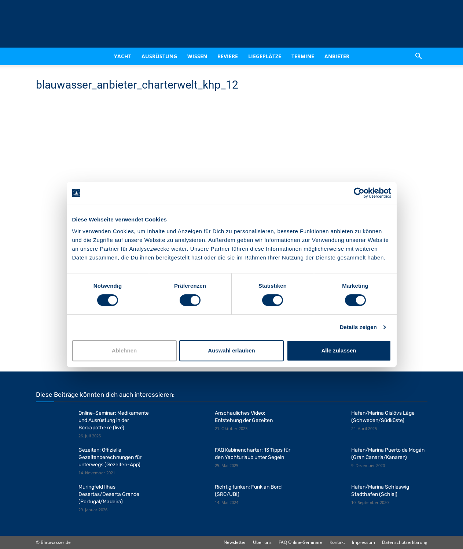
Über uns (262, 542)
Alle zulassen (338, 350)
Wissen (197, 56)
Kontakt (337, 542)
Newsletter (235, 542)
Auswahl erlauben (231, 350)
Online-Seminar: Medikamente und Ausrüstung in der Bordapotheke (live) (113, 420)
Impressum (363, 542)
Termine (302, 56)
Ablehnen (124, 350)
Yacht (122, 56)
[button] (418, 56)
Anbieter (336, 56)
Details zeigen (358, 327)
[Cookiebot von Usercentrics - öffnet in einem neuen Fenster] (359, 192)
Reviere (227, 56)
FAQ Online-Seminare (301, 542)
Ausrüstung (159, 56)
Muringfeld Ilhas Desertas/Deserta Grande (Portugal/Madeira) (108, 494)
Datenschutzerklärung (404, 542)
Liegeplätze (264, 56)
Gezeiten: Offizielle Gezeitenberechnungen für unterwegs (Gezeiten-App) (110, 457)
